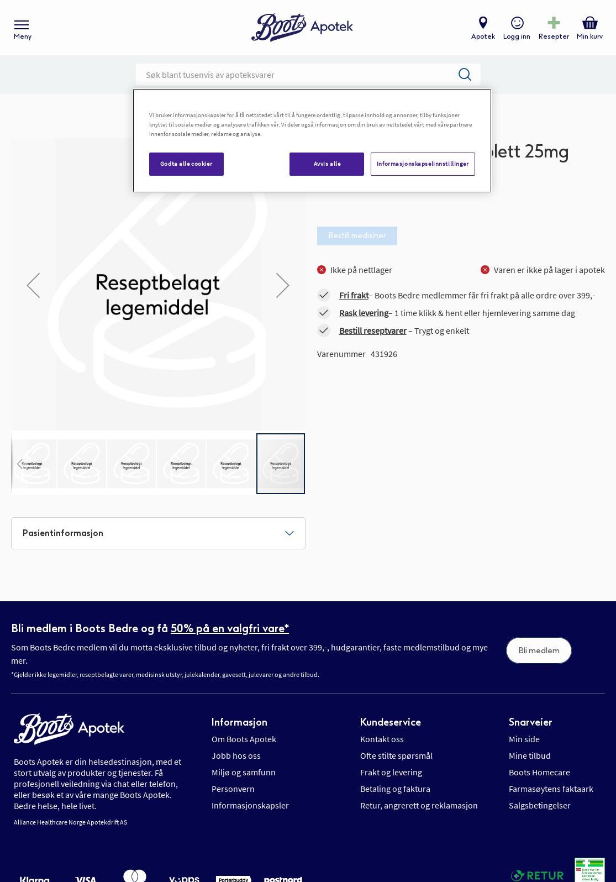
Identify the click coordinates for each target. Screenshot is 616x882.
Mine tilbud (530, 755)
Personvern (233, 788)
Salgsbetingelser (540, 805)
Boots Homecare (539, 772)
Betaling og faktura (395, 788)
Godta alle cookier (186, 163)
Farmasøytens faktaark (551, 788)
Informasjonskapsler (250, 805)
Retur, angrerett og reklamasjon (419, 805)
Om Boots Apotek (244, 738)
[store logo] (302, 28)
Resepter (554, 36)
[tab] (158, 533)
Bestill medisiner (357, 235)
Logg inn (516, 36)
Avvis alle (327, 163)
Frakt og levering (391, 772)
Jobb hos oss (236, 755)
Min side (524, 738)
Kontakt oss (382, 738)
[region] (312, 140)
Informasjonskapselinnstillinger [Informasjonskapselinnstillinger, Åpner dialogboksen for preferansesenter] (423, 163)
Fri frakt (353, 295)
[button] (19, 463)
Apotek (483, 36)
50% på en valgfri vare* (230, 628)
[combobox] (308, 75)
